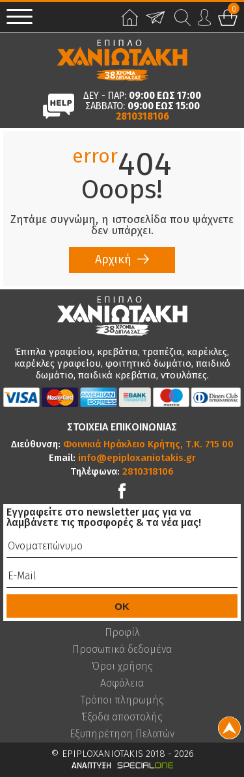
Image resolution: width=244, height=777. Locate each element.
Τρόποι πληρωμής (122, 700)
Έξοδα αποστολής (122, 717)
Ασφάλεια (122, 683)
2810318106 (142, 116)
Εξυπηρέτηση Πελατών (122, 734)
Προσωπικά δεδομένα (122, 649)
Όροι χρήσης (122, 666)
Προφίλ (122, 632)
